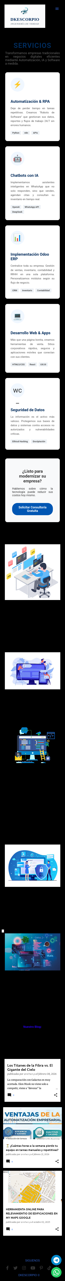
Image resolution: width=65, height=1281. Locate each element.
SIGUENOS (32, 1260)
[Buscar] (50, 9)
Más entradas (32, 1245)
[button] (56, 1095)
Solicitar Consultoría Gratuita (32, 509)
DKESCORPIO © (29, 1275)
